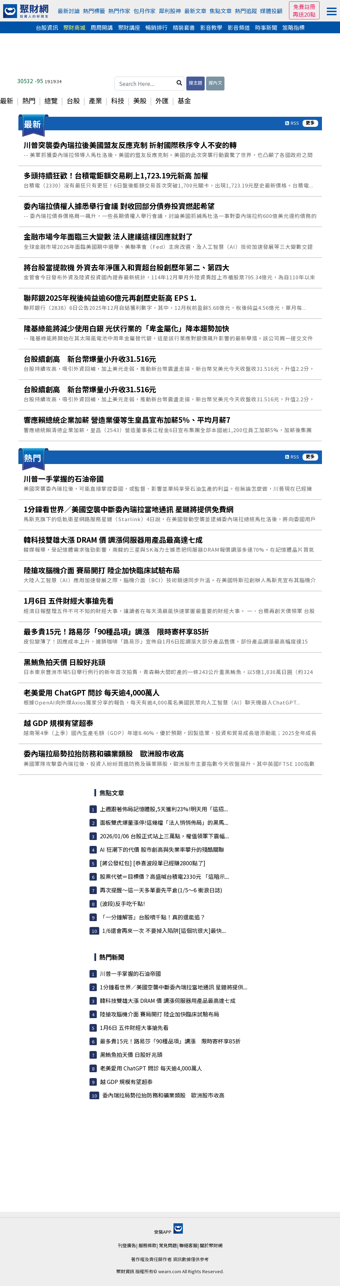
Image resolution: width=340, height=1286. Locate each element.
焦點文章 (221, 11)
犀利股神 (170, 11)
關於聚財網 (211, 1245)
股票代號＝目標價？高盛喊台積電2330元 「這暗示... (164, 876)
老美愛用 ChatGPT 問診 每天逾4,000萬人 (151, 1068)
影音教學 (211, 27)
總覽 (51, 100)
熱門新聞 (111, 956)
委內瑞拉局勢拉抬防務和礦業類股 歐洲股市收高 (163, 1095)
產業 (95, 100)
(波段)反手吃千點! (122, 903)
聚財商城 (74, 27)
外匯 (162, 100)
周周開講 (102, 27)
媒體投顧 (271, 11)
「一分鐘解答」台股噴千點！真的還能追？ (152, 917)
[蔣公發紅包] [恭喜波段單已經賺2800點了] (152, 863)
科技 (117, 100)
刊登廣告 (127, 1245)
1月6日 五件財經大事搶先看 (134, 1027)
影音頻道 (239, 27)
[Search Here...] (149, 83)
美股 (139, 100)
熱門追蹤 (246, 11)
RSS (295, 123)
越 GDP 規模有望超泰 (126, 1081)
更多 (310, 123)
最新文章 (195, 11)
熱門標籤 (94, 11)
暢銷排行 (156, 27)
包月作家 (145, 11)
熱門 (28, 100)
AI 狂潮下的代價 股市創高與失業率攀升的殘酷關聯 (162, 849)
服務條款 (147, 1245)
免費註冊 (304, 6)
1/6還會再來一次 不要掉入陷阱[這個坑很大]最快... (164, 930)
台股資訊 (47, 27)
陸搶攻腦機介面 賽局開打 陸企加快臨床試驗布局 (159, 1014)
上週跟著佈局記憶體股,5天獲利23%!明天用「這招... (164, 809)
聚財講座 (129, 27)
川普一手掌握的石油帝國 (130, 973)
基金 (184, 100)
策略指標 (293, 27)
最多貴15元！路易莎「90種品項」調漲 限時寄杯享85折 (170, 1041)
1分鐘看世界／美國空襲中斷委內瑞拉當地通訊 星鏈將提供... (173, 987)
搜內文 (215, 82)
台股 (73, 100)
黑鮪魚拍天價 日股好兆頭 (131, 1054)
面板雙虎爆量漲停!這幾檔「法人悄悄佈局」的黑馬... (164, 822)
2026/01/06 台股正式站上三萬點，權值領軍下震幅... (164, 836)
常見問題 (168, 1245)
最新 (6, 100)
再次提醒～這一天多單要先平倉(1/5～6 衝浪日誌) (161, 890)
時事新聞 (266, 27)
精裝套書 (184, 27)
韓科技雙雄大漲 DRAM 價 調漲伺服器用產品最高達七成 (168, 1000)
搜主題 (195, 82)
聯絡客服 (188, 1245)
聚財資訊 (125, 1271)
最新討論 (69, 11)
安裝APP (168, 1231)
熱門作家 (119, 11)
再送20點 (304, 14)
